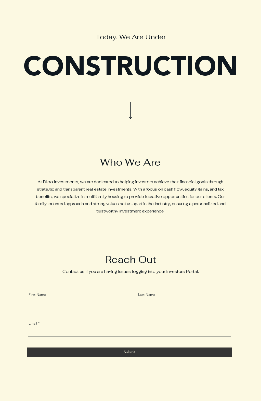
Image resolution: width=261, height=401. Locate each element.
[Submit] (129, 352)
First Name (37, 294)
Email (33, 323)
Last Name (146, 294)
